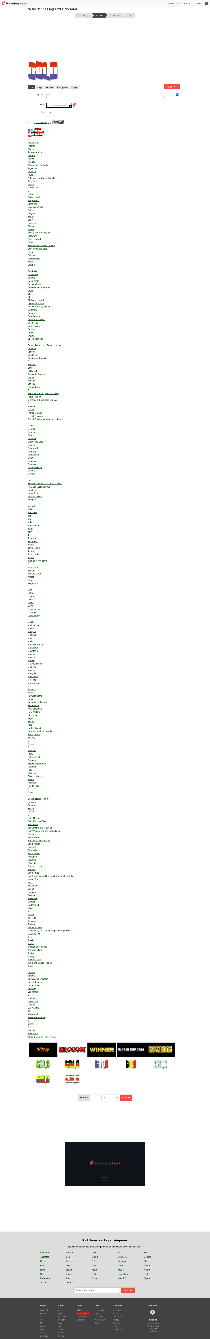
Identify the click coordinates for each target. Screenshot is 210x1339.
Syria (30, 908)
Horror (147, 1265)
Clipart (97, 1323)
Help (97, 1313)
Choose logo (83, 15)
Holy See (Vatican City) (39, 487)
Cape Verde (33, 281)
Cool (42, 1261)
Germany (32, 432)
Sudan (31, 889)
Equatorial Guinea (36, 374)
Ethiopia (31, 384)
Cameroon (33, 274)
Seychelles (33, 850)
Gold (94, 1265)
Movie (121, 1270)
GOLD (106, 96)
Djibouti (31, 352)
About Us (117, 1310)
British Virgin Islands (37, 249)
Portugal (32, 783)
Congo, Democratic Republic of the (44, 345)
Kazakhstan (33, 567)
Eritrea (31, 377)
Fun (42, 1265)
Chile (30, 294)
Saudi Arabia (34, 844)
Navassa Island (35, 696)
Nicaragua (33, 715)
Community (99, 1310)
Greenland (33, 448)
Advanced (45, 112)
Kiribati (31, 577)
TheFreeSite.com (153, 1324)
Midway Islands (35, 664)
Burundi (31, 265)
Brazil (30, 242)
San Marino (33, 837)
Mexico (31, 660)
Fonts (179, 3)
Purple (69, 1274)
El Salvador (33, 371)
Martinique (33, 648)
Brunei (31, 252)
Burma (31, 262)
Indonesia (32, 512)
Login (198, 3)
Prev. (84, 1097)
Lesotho (31, 599)
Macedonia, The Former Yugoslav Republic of (49, 931)
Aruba (30, 175)
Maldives (32, 635)
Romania (32, 805)
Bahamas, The (35, 927)
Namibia (32, 689)
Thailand (32, 924)
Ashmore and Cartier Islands (41, 178)
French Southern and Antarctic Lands (45, 419)
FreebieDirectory (153, 1326)
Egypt (30, 368)
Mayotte (31, 657)
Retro (68, 1278)
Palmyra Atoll (34, 757)
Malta (30, 641)
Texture (43, 1283)
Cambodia (33, 271)
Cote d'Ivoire (34, 326)
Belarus (31, 210)
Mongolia (32, 673)
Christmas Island (36, 300)
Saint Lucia (33, 824)
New (94, 1252)
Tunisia (31, 953)
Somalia (31, 869)
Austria (31, 184)
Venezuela (33, 1001)
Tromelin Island (35, 950)
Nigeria (31, 721)
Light (42, 1270)
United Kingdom (35, 982)
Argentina (32, 168)
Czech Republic (35, 339)
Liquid (69, 1270)
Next (171, 87)
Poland (31, 779)
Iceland (31, 506)
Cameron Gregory (42, 123)
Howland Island (35, 496)
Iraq (29, 519)
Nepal (30, 699)
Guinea (31, 471)
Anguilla (31, 162)
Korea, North (34, 734)
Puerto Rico (33, 786)
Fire (146, 1261)
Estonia (31, 381)
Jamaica (32, 538)
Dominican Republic (37, 358)
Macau (31, 622)
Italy (30, 532)
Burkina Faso (34, 258)
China (30, 297)
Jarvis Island (34, 548)
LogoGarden (153, 1328)
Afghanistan (33, 143)
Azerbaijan (33, 188)
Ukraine (31, 976)
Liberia (31, 602)
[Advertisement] (105, 40)
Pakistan (32, 750)
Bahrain (31, 194)
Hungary (32, 500)
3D (145, 1252)
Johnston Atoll (34, 554)
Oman (31, 744)
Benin (30, 220)
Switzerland (33, 905)
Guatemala (33, 461)
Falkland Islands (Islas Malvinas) (43, 393)
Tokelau (31, 940)
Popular (69, 1252)
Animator (80, 1320)
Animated (44, 1257)
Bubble (61, 1336)
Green (121, 1265)
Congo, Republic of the (39, 799)
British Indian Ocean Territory (41, 245)
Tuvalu (31, 966)
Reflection (45, 1278)
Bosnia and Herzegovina (39, 233)
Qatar (30, 792)
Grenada (32, 451)
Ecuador (32, 364)
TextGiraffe (153, 1331)
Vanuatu (31, 998)
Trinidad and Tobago (37, 947)
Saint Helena (34, 818)
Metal (94, 1270)
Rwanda (32, 812)
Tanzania (32, 921)
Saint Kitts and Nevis (38, 821)
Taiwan (31, 914)
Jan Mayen (33, 541)
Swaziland (33, 898)
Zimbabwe (33, 1033)
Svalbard (32, 895)
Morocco (32, 680)
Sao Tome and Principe (39, 841)
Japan (31, 545)
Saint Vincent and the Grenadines (44, 831)
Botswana (32, 236)
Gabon (31, 426)
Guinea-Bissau (35, 467)
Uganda (31, 972)
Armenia (32, 171)
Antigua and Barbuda (38, 165)
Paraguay (32, 767)
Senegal (32, 847)
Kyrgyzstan (33, 583)
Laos (30, 590)
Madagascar (34, 625)
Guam (31, 458)
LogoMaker (81, 1317)
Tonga (31, 943)
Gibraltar (32, 438)
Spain (30, 882)
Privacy (116, 1320)
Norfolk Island (34, 728)
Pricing (187, 3)
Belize (31, 217)
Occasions (99, 1317)
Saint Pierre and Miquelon (40, 828)
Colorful (147, 1257)
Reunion (32, 802)
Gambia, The (34, 934)
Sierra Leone (34, 853)
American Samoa (36, 152)
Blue (68, 1257)
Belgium (31, 213)
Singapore (33, 857)
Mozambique (34, 683)
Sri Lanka (32, 886)
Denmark (32, 348)
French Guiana (35, 413)
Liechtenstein (34, 609)
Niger (30, 718)
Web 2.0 (122, 1278)
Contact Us (119, 1329)
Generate (128, 1290)
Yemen (31, 1024)
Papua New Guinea (37, 763)
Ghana (31, 435)
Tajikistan (32, 918)
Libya (30, 606)
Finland (31, 406)
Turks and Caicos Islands (40, 963)
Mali (30, 638)
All (119, 1252)
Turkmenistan (34, 960)
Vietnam (31, 1005)
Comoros (32, 313)
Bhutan (31, 226)
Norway (31, 738)
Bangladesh (33, 200)
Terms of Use (118, 1317)
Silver (94, 1278)
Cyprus (31, 336)
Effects (95, 1261)
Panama (32, 760)
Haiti (30, 480)
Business (122, 1257)
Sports (147, 1278)
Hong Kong (33, 493)
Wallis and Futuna (36, 1017)
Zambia (31, 1030)
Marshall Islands (35, 644)
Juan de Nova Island (37, 561)
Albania (31, 146)
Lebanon (32, 596)
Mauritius (32, 654)
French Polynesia (36, 416)
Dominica (32, 355)
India (30, 509)
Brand (95, 1257)
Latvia (30, 593)
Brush (60, 1333)
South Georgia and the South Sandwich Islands (50, 876)
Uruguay (32, 988)
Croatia (31, 329)
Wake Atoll (33, 1014)
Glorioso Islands (35, 442)
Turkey (31, 956)
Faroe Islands (34, 397)
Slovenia (32, 863)
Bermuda (32, 223)
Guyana (31, 474)
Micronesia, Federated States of (43, 400)
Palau (30, 754)
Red (146, 1274)
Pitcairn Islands (35, 776)
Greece (31, 445)
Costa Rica (33, 323)
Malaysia (32, 631)
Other (68, 1283)
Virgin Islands (34, 1008)
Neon (42, 1274)
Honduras (32, 490)
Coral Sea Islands (36, 319)
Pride (94, 1274)
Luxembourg (34, 615)
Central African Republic (39, 287)
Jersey (31, 551)
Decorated (71, 1261)
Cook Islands (34, 316)
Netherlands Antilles (37, 702)
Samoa (31, 834)
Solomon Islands (36, 866)
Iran (29, 516)
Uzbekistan (33, 992)
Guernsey (32, 464)
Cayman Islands (35, 284)
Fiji (29, 403)
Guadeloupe (33, 455)
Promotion (123, 1274)
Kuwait (31, 580)
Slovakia (32, 860)
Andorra (31, 155)
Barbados (32, 204)
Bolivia (31, 229)
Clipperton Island (36, 303)
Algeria (31, 149)
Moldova (32, 667)
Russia (31, 808)
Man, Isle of (33, 525)
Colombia (32, 310)
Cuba (30, 332)
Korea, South (34, 879)
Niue (30, 725)
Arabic (61, 1329)
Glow (68, 1265)
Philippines (33, 773)
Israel (30, 529)
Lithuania (32, 612)
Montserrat (33, 676)
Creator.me (81, 1313)
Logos (171, 3)
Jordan (31, 557)
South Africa (33, 873)
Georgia (31, 429)
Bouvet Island (34, 239)
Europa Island (34, 387)
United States (34, 985)
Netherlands (33, 705)
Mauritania (33, 651)
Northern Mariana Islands (40, 731)
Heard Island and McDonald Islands (45, 483)
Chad (30, 290)
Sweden (31, 902)
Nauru (31, 693)
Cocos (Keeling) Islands (39, 307)
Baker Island (34, 197)
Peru (30, 770)
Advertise (117, 1323)
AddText (79, 1310)
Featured (44, 1252)
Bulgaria (32, 255)
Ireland (31, 522)
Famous (122, 1261)
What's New (100, 1320)
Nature (147, 1270)
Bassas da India (35, 207)
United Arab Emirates (38, 979)
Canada (31, 278)
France (31, 409)
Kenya (31, 570)
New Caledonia (35, 709)
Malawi (31, 628)
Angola (31, 159)
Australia (32, 181)
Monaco (31, 670)
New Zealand (34, 712)
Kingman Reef (34, 574)
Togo (30, 937)
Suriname (32, 892)
